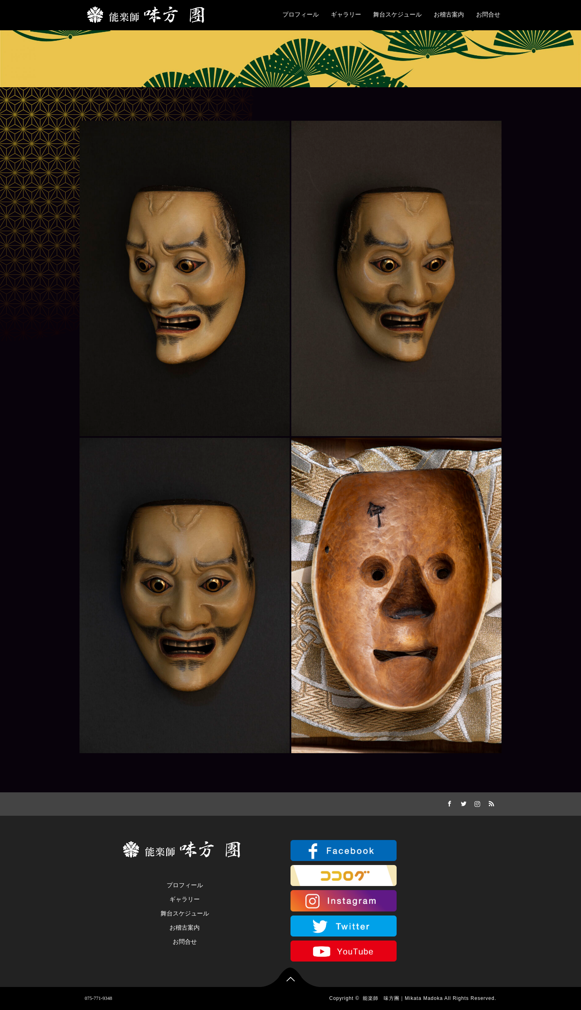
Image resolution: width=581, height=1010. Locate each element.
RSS (490, 802)
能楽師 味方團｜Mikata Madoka (403, 998)
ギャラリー (346, 14)
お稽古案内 (449, 14)
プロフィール (300, 14)
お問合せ (488, 14)
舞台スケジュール (397, 14)
